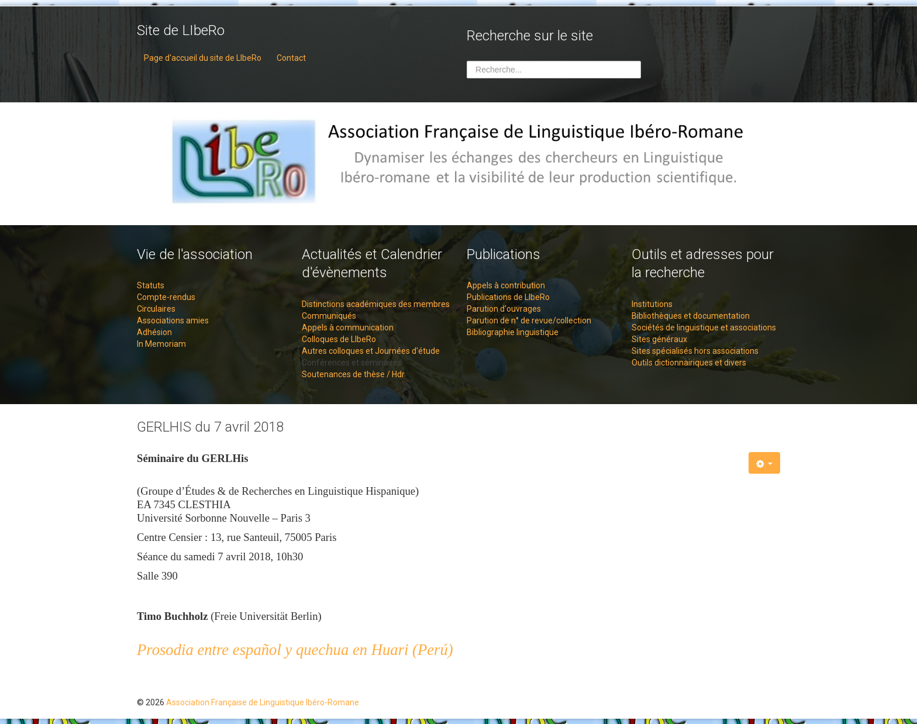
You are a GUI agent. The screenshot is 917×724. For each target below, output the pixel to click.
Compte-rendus (166, 297)
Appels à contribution (506, 285)
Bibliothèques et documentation (691, 315)
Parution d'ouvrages (504, 308)
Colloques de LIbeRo (339, 339)
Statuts (150, 285)
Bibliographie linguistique (513, 332)
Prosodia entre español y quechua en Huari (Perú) (295, 650)
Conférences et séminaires (352, 362)
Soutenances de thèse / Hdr (353, 374)
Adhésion (154, 332)
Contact (291, 58)
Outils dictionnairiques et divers (689, 362)
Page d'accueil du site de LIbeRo (202, 58)
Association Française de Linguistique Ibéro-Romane (262, 702)
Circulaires (156, 308)
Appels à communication (348, 327)
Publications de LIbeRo (508, 297)
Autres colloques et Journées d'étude (371, 351)
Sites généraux (659, 339)
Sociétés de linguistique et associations (704, 327)
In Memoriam (161, 344)
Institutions (652, 304)
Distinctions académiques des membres (376, 304)
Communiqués (329, 315)
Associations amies (173, 320)
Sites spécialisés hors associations (695, 351)
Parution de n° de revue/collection (529, 320)
